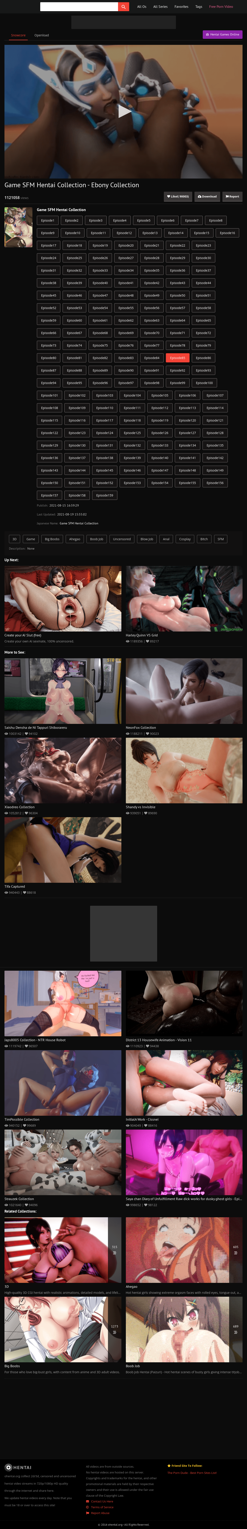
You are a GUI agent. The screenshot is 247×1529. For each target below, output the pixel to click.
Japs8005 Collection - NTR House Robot (34, 1040)
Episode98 (151, 383)
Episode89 (100, 370)
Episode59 (48, 320)
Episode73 (48, 345)
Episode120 (187, 420)
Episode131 (104, 445)
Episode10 (72, 233)
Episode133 (160, 445)
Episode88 (74, 370)
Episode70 (151, 333)
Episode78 (177, 345)
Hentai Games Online (222, 34)
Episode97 (125, 383)
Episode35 (151, 270)
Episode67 (74, 333)
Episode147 (160, 470)
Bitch (204, 539)
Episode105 (160, 395)
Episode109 (77, 408)
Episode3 (95, 220)
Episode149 (215, 470)
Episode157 (49, 495)
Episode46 (74, 295)
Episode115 (49, 420)
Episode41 (125, 283)
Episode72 (203, 333)
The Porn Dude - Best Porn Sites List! (192, 1473)
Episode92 (177, 370)
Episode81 (74, 358)
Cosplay (185, 539)
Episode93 (203, 370)
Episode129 (49, 445)
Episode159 (104, 495)
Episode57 (177, 308)
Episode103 (104, 395)
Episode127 (187, 433)
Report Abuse (98, 1513)
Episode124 (104, 433)
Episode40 (100, 283)
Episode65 (203, 320)
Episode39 (74, 283)
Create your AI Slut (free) (22, 635)
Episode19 (100, 245)
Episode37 (203, 270)
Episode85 (177, 358)
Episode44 (203, 283)
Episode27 (125, 258)
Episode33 (100, 270)
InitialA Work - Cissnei (142, 1120)
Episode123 (77, 433)
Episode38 (48, 283)
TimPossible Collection (21, 1120)
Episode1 (47, 220)
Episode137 (77, 458)
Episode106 (187, 395)
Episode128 (215, 433)
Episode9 (47, 233)
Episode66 (48, 333)
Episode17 (48, 245)
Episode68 (100, 333)
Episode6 (167, 220)
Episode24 (48, 258)
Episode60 (74, 320)
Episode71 (177, 333)
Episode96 (100, 383)
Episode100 (204, 383)
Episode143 (49, 470)
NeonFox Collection (141, 728)
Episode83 (125, 358)
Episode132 (132, 445)
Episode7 (191, 220)
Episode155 (187, 483)
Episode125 (132, 433)
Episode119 (160, 420)
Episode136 (49, 458)
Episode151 (77, 483)
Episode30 (203, 258)
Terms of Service (100, 1507)
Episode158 (77, 495)
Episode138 (104, 458)
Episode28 (151, 258)
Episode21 (151, 245)
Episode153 (132, 483)
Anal (166, 539)
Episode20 (125, 245)
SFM (221, 539)
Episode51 (203, 295)
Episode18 (74, 245)
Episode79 (203, 345)
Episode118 (132, 420)
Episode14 (175, 233)
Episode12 (124, 233)
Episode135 (215, 445)
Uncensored (122, 539)
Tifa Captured (14, 887)
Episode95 (74, 383)
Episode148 (187, 470)
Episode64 (177, 320)
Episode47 (100, 295)
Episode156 (215, 483)
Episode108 (49, 408)
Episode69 (125, 333)
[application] (123, 112)
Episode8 (215, 220)
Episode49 (151, 295)
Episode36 (177, 270)
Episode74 (74, 345)
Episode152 (104, 483)
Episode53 (74, 308)
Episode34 (125, 270)
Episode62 (125, 320)
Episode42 (151, 283)
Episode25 (74, 258)
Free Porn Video (221, 7)
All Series (160, 7)
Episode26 (100, 258)
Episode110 (104, 408)
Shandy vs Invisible (140, 807)
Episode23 (203, 245)
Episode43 (177, 283)
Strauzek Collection (19, 1199)
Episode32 (74, 270)
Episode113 (187, 408)
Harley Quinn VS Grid (142, 635)
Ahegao (74, 539)
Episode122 (49, 433)
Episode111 (132, 408)
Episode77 (151, 345)
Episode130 (77, 445)
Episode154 (160, 483)
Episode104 (132, 395)
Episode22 (177, 245)
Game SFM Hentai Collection (61, 210)
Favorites (181, 7)
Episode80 (48, 358)
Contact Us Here (99, 1501)
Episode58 (203, 308)
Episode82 (100, 358)
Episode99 (177, 383)
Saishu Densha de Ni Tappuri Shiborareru (35, 728)
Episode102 (77, 395)
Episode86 (203, 358)
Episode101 (49, 395)
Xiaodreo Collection (19, 807)
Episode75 (100, 345)
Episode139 (132, 458)
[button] (123, 111)
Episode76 (125, 345)
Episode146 (132, 470)
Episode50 (177, 295)
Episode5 (143, 220)
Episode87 (48, 370)
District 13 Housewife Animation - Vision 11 (159, 1040)
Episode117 (104, 420)
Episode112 (160, 408)
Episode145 (104, 470)
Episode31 (48, 270)
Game (30, 539)
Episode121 (215, 420)
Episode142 (215, 458)
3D (15, 539)
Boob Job (96, 539)
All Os (141, 7)
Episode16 (227, 233)
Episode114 (215, 408)
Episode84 (151, 358)
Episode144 (77, 470)
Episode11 (98, 233)
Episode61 (100, 320)
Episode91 (151, 370)
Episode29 (177, 258)
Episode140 (160, 458)
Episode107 (215, 395)
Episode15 (201, 233)
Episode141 (187, 458)
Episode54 (100, 308)
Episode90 (125, 370)
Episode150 (49, 483)
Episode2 (71, 220)
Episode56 (151, 308)
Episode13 (150, 233)
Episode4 (119, 220)
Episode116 (77, 420)
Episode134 (187, 445)
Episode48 (125, 295)
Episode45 (48, 295)
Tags (198, 7)
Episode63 (151, 320)
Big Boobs (52, 539)
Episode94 (48, 383)
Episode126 (160, 433)
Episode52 (48, 308)
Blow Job (147, 539)
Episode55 (125, 308)
